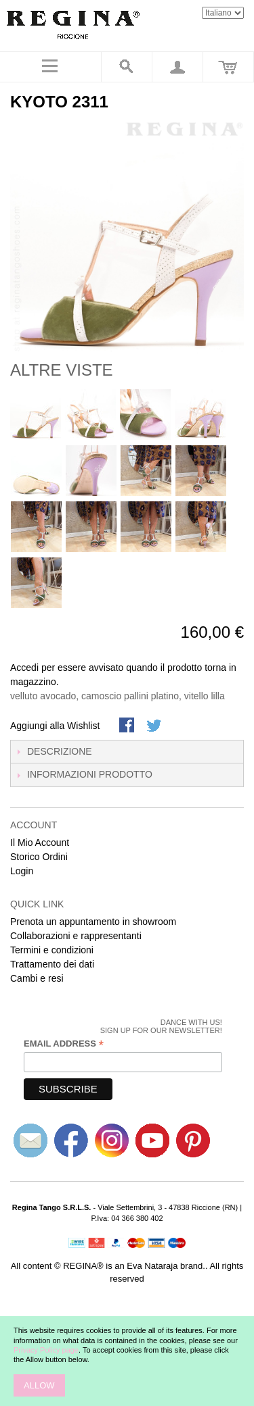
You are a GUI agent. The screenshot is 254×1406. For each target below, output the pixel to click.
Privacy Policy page (46, 1350)
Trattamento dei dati (52, 964)
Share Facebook (128, 726)
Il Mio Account (39, 842)
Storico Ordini (39, 856)
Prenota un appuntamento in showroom (93, 921)
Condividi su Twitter (155, 726)
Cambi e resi (37, 978)
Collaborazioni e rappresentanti (76, 935)
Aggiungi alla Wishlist (55, 725)
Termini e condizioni (51, 950)
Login (21, 870)
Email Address (64, 1044)
